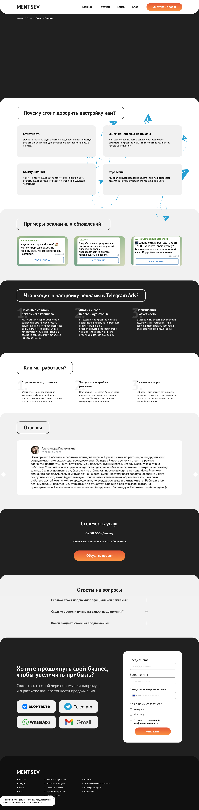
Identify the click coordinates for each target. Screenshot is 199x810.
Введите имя (139, 674)
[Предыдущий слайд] (3, 474)
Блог (135, 7)
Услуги (105, 7)
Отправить (152, 731)
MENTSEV (28, 6)
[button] (164, 7)
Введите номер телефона (148, 689)
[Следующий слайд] (195, 474)
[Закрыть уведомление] (53, 798)
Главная (87, 7)
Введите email (140, 660)
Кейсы (121, 7)
